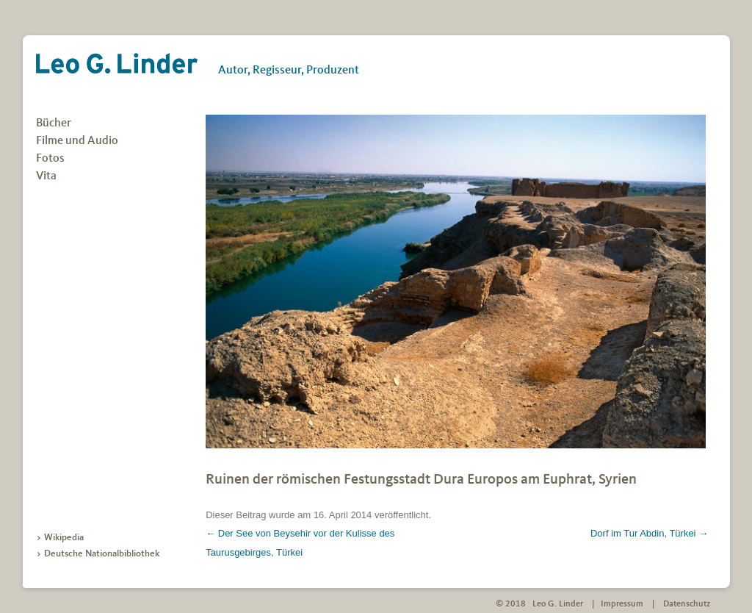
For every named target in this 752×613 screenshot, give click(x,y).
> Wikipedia (60, 537)
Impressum (622, 604)
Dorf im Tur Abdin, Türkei (649, 533)
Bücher (53, 123)
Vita (46, 176)
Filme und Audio (77, 141)
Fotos (50, 159)
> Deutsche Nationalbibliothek (97, 554)
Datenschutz (686, 604)
